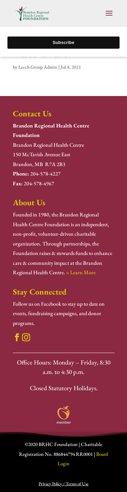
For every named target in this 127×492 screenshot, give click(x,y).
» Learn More (81, 272)
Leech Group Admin (37, 67)
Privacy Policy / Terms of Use (63, 484)
